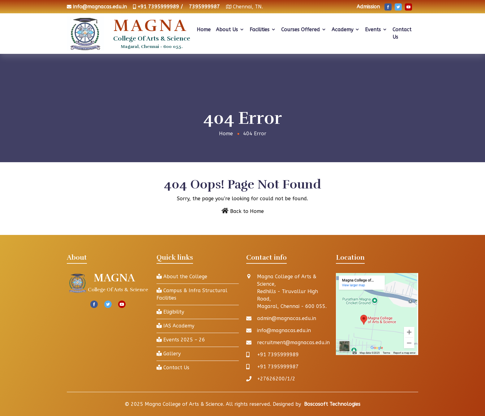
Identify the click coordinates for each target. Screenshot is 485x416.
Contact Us (402, 33)
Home (204, 29)
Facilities (263, 29)
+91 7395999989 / (160, 7)
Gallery (169, 354)
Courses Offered (303, 29)
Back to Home (247, 211)
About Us (230, 29)
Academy (346, 29)
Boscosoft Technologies (332, 404)
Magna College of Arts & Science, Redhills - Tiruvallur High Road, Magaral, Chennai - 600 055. (292, 291)
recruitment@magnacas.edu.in (293, 342)
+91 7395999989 (278, 355)
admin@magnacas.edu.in (286, 318)
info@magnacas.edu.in (100, 7)
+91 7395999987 (278, 367)
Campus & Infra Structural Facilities (192, 294)
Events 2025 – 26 (181, 340)
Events (376, 29)
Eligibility (170, 312)
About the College (182, 277)
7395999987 (204, 7)
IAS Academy (175, 326)
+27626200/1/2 (276, 379)
